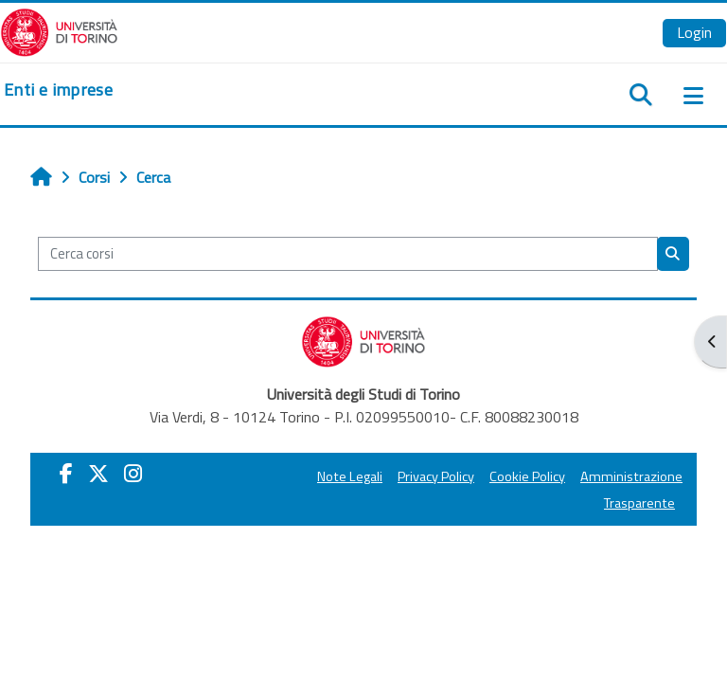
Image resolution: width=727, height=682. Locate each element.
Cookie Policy (527, 476)
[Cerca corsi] (348, 254)
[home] (58, 90)
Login (694, 32)
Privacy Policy (436, 476)
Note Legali (349, 476)
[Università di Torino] (59, 30)
